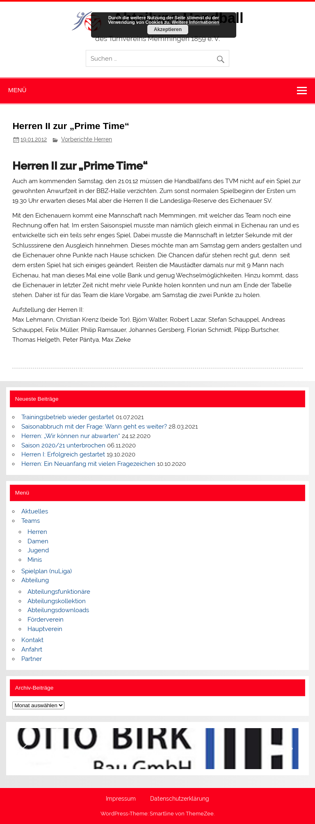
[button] (25, 748)
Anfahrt (31, 649)
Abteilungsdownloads (58, 610)
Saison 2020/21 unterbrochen (63, 445)
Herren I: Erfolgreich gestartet (63, 454)
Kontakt (32, 640)
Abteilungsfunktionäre (58, 591)
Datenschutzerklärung (179, 799)
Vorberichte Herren (86, 139)
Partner (31, 659)
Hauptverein (44, 629)
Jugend (38, 550)
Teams (30, 520)
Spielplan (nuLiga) (46, 571)
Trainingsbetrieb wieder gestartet (67, 417)
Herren (37, 532)
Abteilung (35, 580)
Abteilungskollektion (56, 601)
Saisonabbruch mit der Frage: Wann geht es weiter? (94, 426)
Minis (34, 559)
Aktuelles (34, 511)
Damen (37, 541)
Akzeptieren (168, 29)
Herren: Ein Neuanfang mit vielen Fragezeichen (88, 464)
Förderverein (45, 619)
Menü (17, 89)
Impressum (121, 799)
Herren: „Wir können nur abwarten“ (70, 436)
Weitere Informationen (195, 22)
